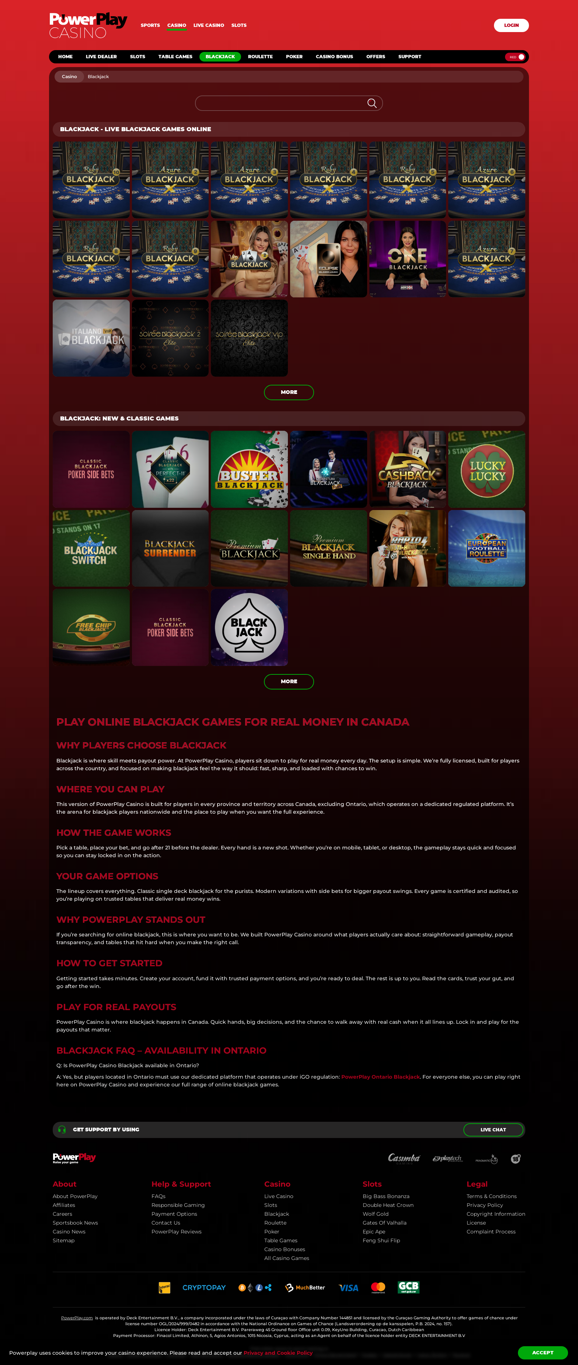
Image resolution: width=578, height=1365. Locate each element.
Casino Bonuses (284, 1249)
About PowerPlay (75, 1196)
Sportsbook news (75, 1222)
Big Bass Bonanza (386, 1196)
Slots (239, 25)
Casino (176, 25)
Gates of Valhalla (385, 1222)
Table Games (280, 1240)
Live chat (493, 1130)
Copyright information (496, 1213)
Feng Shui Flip (381, 1240)
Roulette (275, 1222)
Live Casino (278, 1196)
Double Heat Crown (388, 1205)
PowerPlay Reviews (177, 1231)
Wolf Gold (376, 1213)
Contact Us (166, 1222)
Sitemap (63, 1240)
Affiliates (64, 1205)
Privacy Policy (485, 1205)
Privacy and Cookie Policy (278, 1353)
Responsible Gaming (178, 1205)
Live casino (209, 25)
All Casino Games (286, 1258)
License (476, 1222)
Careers (62, 1213)
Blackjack (276, 1213)
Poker (271, 1231)
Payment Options (174, 1213)
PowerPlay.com (77, 1317)
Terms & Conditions (492, 1196)
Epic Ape (374, 1231)
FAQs (159, 1196)
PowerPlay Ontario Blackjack (380, 1077)
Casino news (69, 1231)
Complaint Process (491, 1231)
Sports (150, 25)
